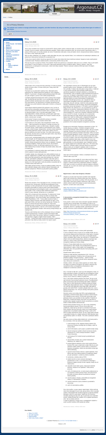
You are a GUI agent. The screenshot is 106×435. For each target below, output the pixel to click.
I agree (10, 34)
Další (71, 420)
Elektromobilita (33, 416)
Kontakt (54, 13)
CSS (102, 430)
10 (68, 420)
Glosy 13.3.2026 (33, 413)
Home (4, 17)
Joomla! (89, 430)
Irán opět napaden (33, 415)
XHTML (97, 430)
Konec (74, 420)
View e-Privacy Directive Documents (17, 31)
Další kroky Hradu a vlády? (36, 418)
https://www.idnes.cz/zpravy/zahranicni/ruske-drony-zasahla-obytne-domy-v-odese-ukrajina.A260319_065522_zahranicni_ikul (79, 189)
